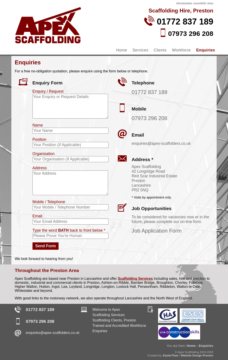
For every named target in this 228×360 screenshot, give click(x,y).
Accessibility (199, 3)
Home (210, 3)
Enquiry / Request (48, 91)
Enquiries (205, 50)
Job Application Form (156, 231)
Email (37, 216)
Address (40, 168)
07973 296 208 (149, 118)
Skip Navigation (184, 3)
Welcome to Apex (106, 309)
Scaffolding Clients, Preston (114, 320)
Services (140, 50)
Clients (160, 50)
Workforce (181, 50)
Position (40, 139)
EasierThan (170, 355)
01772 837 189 (149, 92)
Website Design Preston (197, 355)
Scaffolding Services (135, 278)
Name (38, 125)
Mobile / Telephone (49, 202)
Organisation (44, 153)
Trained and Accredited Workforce (119, 325)
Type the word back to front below (69, 230)
